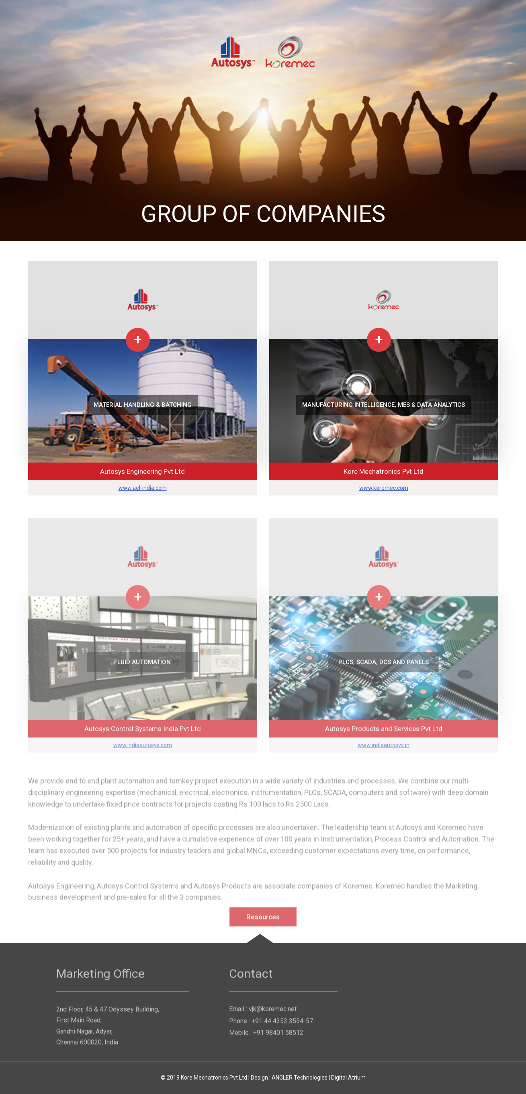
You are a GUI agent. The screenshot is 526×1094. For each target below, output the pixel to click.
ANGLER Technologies (299, 1077)
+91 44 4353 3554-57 (282, 1024)
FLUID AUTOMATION (142, 665)
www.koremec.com (383, 488)
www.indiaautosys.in (383, 748)
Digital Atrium (348, 1077)
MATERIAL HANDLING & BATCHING (143, 405)
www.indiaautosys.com (142, 748)
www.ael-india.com (143, 488)
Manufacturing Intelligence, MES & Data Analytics (383, 405)
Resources (263, 920)
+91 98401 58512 (278, 1036)
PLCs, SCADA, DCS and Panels (383, 665)
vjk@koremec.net (273, 1012)
